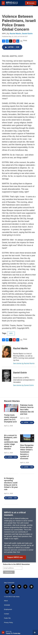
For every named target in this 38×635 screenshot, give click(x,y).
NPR (11, 333)
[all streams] (35, 632)
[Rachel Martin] (6, 351)
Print (25, 40)
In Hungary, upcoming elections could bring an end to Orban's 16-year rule (11, 483)
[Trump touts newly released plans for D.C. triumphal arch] (11, 408)
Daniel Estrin (27, 34)
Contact (6, 614)
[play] (3, 632)
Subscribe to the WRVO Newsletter (16, 564)
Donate (31, 3)
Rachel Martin (15, 34)
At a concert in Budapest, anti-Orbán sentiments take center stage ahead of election (11, 442)
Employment (8, 609)
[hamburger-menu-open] (3, 3)
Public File (7, 618)
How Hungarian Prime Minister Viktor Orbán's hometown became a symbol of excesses (27, 452)
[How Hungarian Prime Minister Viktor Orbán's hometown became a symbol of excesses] (27, 438)
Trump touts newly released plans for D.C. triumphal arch (10, 418)
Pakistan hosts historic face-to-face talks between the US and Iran (27, 409)
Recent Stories (12, 401)
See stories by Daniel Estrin (23, 385)
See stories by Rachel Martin (24, 363)
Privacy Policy (8, 622)
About (6, 600)
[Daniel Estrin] (6, 375)
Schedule (7, 605)
